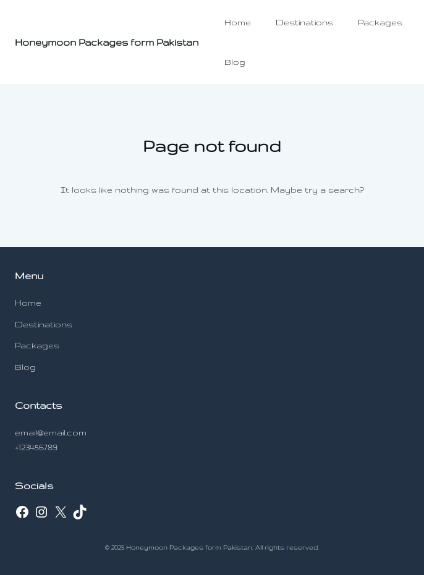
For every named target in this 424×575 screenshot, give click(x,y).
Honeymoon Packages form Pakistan (106, 42)
